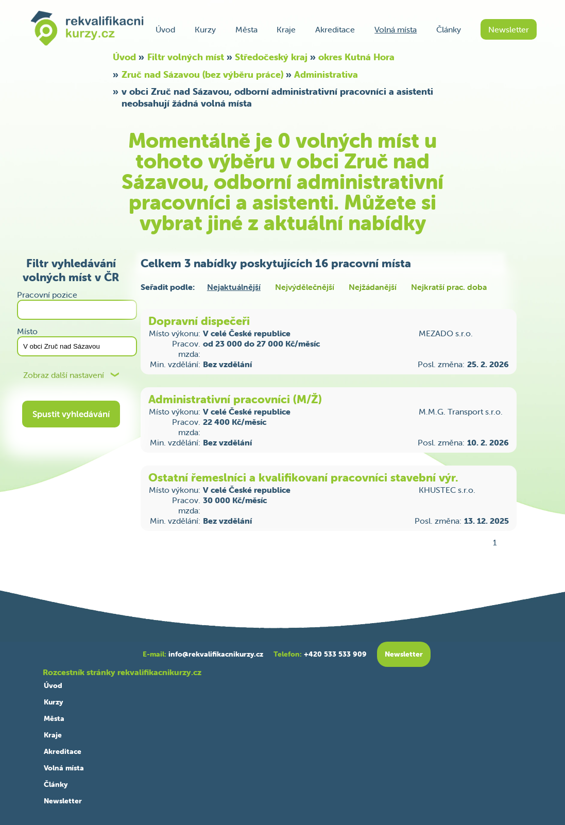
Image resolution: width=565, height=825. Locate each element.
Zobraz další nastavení (63, 375)
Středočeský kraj (271, 57)
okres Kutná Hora (356, 57)
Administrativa (326, 74)
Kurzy (205, 29)
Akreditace (335, 29)
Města (246, 29)
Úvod (165, 29)
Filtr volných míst (185, 57)
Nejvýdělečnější (304, 287)
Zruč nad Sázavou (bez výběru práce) (202, 74)
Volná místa (395, 29)
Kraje (286, 29)
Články (448, 29)
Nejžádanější (373, 287)
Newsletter (508, 29)
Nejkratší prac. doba (449, 287)
